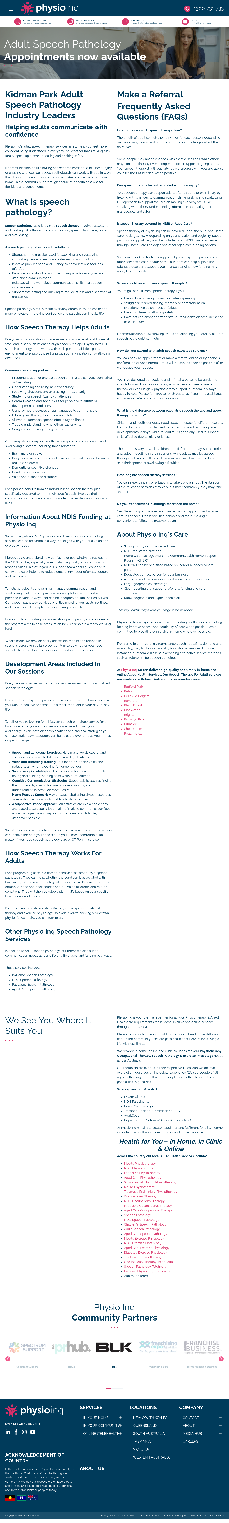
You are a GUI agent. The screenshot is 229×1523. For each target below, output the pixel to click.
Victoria (141, 1449)
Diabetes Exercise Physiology (145, 1252)
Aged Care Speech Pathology (33, 989)
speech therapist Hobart (22, 650)
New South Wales (150, 1418)
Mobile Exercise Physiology (144, 1238)
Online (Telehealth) (102, 1433)
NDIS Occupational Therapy (144, 1201)
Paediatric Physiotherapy (142, 1173)
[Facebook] (16, 1432)
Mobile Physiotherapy (140, 1163)
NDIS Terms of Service (148, 1519)
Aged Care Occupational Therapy (148, 1210)
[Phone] (204, 8)
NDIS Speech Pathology (29, 980)
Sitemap (220, 1519)
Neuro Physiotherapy (139, 1187)
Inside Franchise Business (202, 1350)
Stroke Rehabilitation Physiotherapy (150, 1182)
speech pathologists (57, 172)
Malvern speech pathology (68, 721)
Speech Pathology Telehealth (145, 1266)
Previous (7, 1358)
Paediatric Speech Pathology (33, 984)
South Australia (149, 1433)
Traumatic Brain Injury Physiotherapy (150, 1191)
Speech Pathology (137, 1215)
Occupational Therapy (140, 1196)
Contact (191, 1418)
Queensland (145, 1425)
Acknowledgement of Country (198, 1519)
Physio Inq (91, 344)
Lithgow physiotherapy (158, 389)
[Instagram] (24, 1432)
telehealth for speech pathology (152, 657)
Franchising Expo (158, 1350)
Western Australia (151, 1457)
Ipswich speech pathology (195, 257)
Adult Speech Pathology (142, 1229)
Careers (190, 1441)
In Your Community (101, 1425)
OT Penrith (79, 839)
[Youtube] (32, 1432)
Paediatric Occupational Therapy (148, 1205)
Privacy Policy (108, 1519)
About (189, 1425)
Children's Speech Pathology (145, 1224)
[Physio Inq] (49, 8)
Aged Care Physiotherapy (142, 1177)
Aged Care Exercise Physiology (147, 1248)
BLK (114, 1350)
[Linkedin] (7, 1432)
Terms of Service (126, 1519)
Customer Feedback (171, 1519)
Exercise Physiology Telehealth (147, 1271)
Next (221, 1358)
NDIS (38, 536)
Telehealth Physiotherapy (142, 1257)
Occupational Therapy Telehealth (148, 1262)
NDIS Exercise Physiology (142, 1243)
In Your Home (95, 1418)
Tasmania (142, 1441)
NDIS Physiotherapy (138, 1168)
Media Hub (192, 1433)
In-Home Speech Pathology (32, 975)
